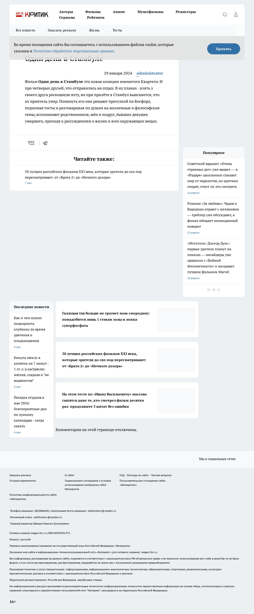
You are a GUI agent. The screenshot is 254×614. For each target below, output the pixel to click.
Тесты (117, 30)
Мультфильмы (150, 11)
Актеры (66, 11)
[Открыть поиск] (224, 14)
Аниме (119, 11)
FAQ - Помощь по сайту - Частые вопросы (146, 475)
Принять (224, 49)
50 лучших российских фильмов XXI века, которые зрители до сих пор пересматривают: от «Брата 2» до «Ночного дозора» (94, 177)
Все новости (25, 30)
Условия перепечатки (22, 480)
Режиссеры (186, 11)
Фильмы (93, 11)
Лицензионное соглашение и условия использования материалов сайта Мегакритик (88, 485)
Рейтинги (95, 17)
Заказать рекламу (62, 30)
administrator (150, 73)
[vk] (31, 143)
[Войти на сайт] (235, 14)
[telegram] (46, 143)
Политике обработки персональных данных (73, 50)
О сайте (69, 475)
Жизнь (94, 30)
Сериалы (67, 17)
